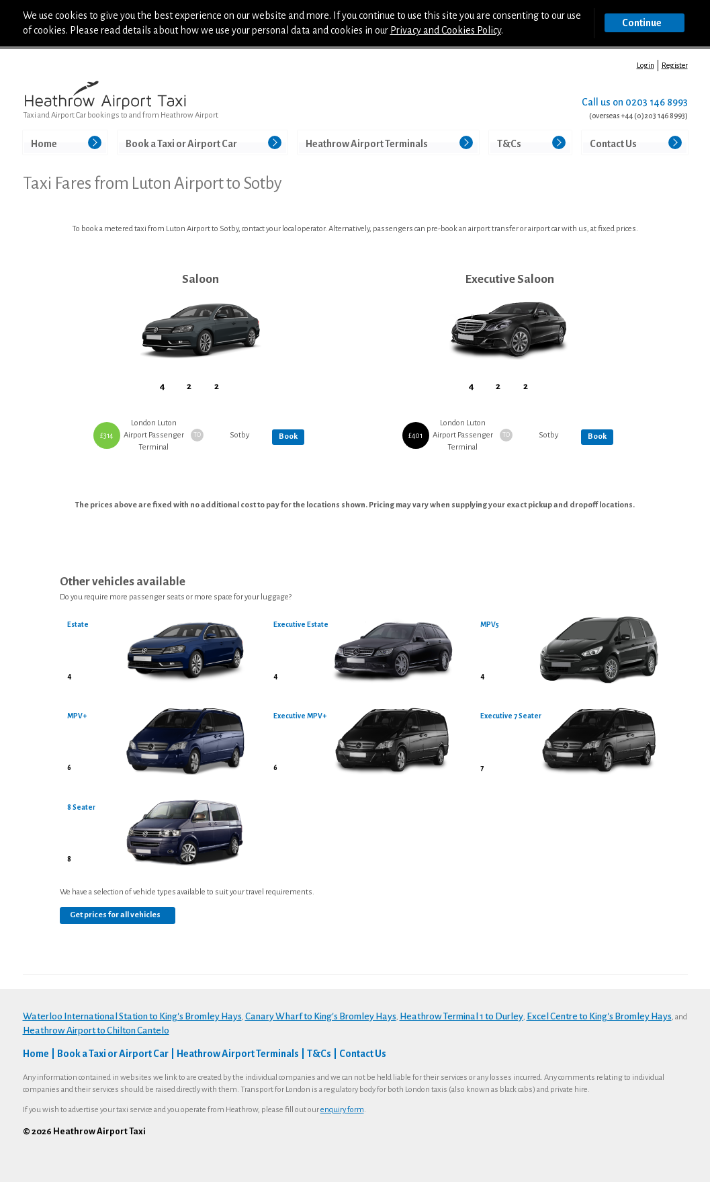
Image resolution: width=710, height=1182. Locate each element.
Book (288, 436)
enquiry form (342, 1109)
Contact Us (613, 143)
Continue (642, 22)
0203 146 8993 (656, 102)
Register (675, 65)
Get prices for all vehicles (115, 915)
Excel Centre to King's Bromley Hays (599, 1016)
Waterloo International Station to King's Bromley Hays (132, 1016)
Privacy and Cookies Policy (445, 30)
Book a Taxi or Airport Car (181, 143)
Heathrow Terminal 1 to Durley (461, 1016)
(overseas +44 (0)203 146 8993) (638, 116)
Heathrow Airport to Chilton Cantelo (96, 1030)
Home (44, 143)
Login (645, 65)
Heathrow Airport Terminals (367, 143)
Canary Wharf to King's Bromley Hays (320, 1016)
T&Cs (509, 143)
